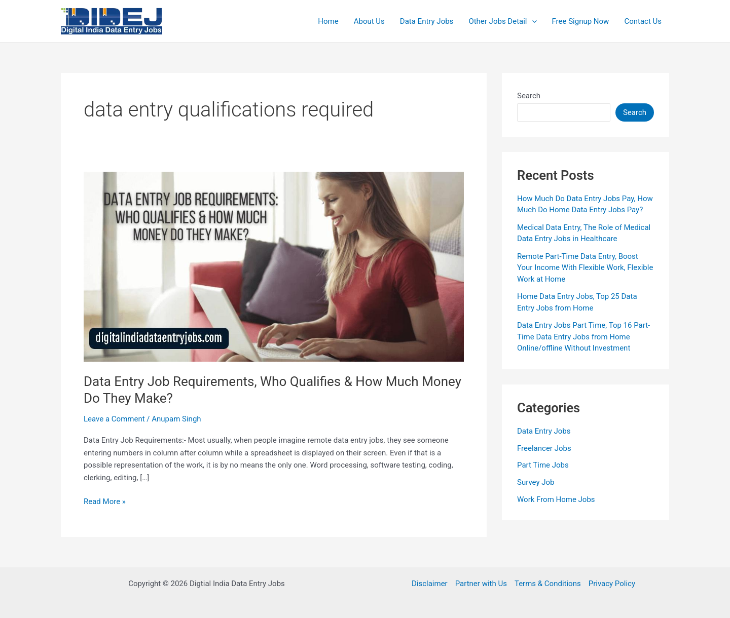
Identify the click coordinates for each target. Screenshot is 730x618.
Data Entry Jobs (427, 21)
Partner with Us (481, 583)
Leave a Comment (114, 418)
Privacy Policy (612, 583)
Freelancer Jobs (544, 448)
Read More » (105, 501)
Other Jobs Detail (502, 21)
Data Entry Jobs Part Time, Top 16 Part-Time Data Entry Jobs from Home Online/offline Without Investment (583, 337)
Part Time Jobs (543, 465)
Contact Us (643, 21)
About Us (369, 21)
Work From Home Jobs (556, 499)
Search (528, 95)
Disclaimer (430, 583)
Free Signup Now (580, 21)
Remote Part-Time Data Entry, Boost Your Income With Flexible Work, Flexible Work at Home (585, 268)
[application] (532, 21)
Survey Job (536, 482)
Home (328, 21)
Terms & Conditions (548, 583)
